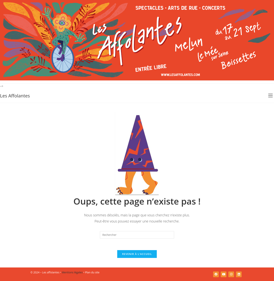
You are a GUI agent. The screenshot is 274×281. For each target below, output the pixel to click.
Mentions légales (72, 272)
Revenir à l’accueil (137, 254)
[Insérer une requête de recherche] (137, 235)
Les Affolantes (15, 95)
